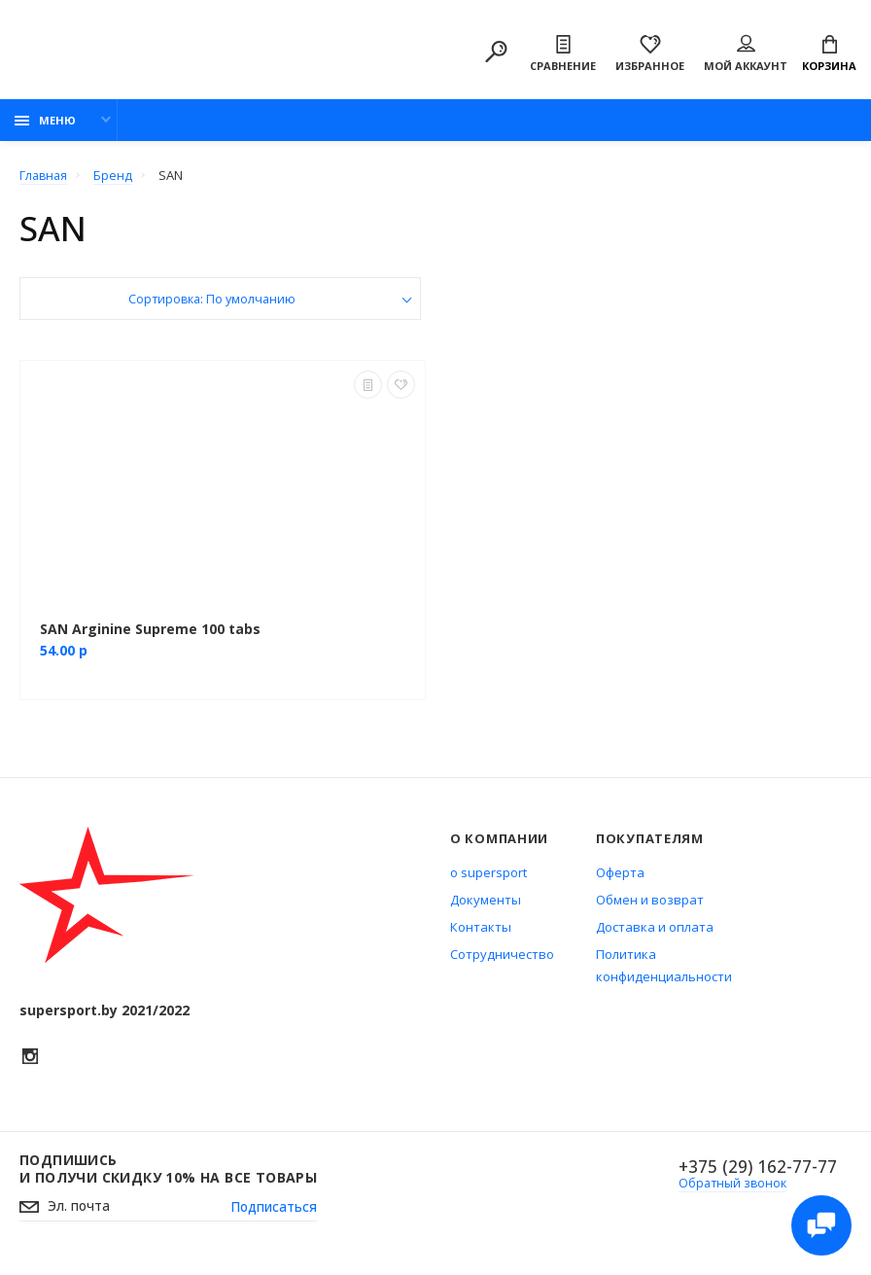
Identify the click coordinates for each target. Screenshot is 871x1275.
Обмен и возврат (650, 903)
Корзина (829, 55)
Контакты (480, 930)
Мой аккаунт (745, 55)
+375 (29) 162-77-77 (756, 1171)
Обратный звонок (732, 1187)
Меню (45, 124)
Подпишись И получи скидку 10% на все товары (168, 1172)
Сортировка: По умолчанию (211, 303)
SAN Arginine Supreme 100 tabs (150, 633)
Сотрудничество (502, 958)
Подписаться (272, 1211)
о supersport (488, 876)
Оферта (620, 876)
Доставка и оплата (655, 930)
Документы (485, 903)
